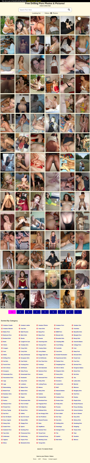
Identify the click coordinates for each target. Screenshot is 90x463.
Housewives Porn (8, 377)
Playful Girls (77, 400)
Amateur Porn (60, 325)
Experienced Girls (61, 358)
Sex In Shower (78, 413)
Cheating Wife (60, 341)
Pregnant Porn (42, 403)
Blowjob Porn (77, 335)
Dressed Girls (78, 354)
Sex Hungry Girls (43, 413)
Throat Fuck (41, 433)
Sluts (39, 423)
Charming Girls (42, 341)
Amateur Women (8, 328)
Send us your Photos (43, 456)
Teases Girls (77, 430)
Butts (4, 341)
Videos (45, 13)
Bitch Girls (24, 335)
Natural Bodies (60, 390)
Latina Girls (77, 381)
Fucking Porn (25, 364)
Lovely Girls (59, 384)
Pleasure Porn (7, 403)
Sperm (23, 426)
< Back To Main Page (45, 5)
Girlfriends (24, 367)
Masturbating (7, 387)
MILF (57, 387)
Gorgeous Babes (78, 367)
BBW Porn (59, 332)
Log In (39, 1)
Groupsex (6, 371)
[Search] (45, 10)
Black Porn (41, 335)
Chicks (5, 345)
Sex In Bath (59, 413)
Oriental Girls (42, 397)
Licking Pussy (42, 384)
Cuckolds (59, 348)
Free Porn (76, 361)
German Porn (77, 364)
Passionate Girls (25, 400)
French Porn (6, 364)
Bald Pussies (24, 332)
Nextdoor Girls (7, 394)
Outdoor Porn (60, 397)
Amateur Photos (43, 325)
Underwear (6, 436)
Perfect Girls (59, 400)
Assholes (76, 328)
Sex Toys (58, 416)
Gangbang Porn (60, 364)
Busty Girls (77, 338)
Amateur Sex (77, 325)
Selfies (23, 413)
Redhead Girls (42, 410)
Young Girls (41, 443)
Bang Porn (41, 332)
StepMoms (41, 426)
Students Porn (7, 430)
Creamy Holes (42, 348)
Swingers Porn (60, 430)
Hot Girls (76, 374)
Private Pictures (78, 403)
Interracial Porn (42, 377)
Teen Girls (6, 433)
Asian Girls (41, 328)
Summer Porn (42, 430)
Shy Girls (58, 420)
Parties (5, 400)
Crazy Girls (24, 348)
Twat (75, 433)
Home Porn (77, 371)
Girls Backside (42, 367)
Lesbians (23, 384)
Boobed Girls (7, 338)
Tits (57, 433)
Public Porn (24, 407)
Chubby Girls (24, 345)
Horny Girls (59, 374)
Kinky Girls (41, 381)
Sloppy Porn (24, 423)
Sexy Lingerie (7, 420)
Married (76, 384)
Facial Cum (77, 358)
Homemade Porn (25, 374)
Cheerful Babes (78, 341)
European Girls (25, 358)
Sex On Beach (7, 416)
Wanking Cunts (42, 439)
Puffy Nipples (42, 407)
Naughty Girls (78, 390)
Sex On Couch (25, 416)
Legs (4, 384)
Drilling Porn (6, 358)
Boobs (23, 338)
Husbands (24, 377)
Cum (75, 348)
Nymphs (58, 394)
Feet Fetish (24, 361)
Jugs (4, 381)
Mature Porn (24, 387)
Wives (5, 443)
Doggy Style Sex (43, 354)
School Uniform (78, 410)
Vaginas (5, 439)
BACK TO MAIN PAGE (45, 449)
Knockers (59, 381)
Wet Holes (59, 439)
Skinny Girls (77, 420)
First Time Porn (42, 361)
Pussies (58, 407)
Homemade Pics (7, 374)
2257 (39, 459)
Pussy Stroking (78, 407)
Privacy (45, 459)
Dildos (5, 354)
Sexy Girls (77, 416)
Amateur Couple (7, 325)
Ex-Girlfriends (42, 358)
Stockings (59, 426)
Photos (54, 13)
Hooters (40, 374)
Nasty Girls (41, 390)
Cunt (4, 351)
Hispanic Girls (60, 371)
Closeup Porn (42, 345)
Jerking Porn (59, 377)
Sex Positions (42, 416)
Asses (58, 328)
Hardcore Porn (42, 371)
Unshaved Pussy (43, 436)
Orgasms (5, 397)
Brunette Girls (60, 338)
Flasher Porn (59, 361)
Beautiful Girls (78, 332)
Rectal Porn (24, 410)
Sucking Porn (25, 430)
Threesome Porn (25, 433)
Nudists (40, 394)
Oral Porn (76, 394)
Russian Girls (60, 410)
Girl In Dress (6, 367)
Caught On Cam (25, 341)
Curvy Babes (42, 351)
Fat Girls (5, 361)
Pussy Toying (7, 410)
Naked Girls (24, 390)
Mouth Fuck (6, 390)
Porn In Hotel (24, 403)
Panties (76, 397)
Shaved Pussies (43, 420)
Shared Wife (24, 420)
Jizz (75, 377)
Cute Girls (59, 351)
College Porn (77, 345)
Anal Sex (23, 328)
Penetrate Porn (42, 400)
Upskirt (58, 436)
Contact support (53, 459)
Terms (34, 459)
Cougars (5, 348)
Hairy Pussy (24, 371)
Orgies (23, 397)
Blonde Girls (59, 335)
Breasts (40, 338)
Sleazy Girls (6, 423)
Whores (76, 439)
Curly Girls (24, 351)
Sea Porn (5, 413)
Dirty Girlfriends (25, 354)
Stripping (76, 426)
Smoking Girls (78, 423)
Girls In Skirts (60, 367)
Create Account (31, 1)
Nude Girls (24, 394)
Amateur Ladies (25, 325)
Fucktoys (41, 364)
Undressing (24, 436)
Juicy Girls (24, 381)
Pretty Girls (59, 403)
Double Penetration (61, 354)
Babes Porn (6, 332)
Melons (40, 387)
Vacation (76, 436)
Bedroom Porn (7, 335)
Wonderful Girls (25, 443)
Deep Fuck (77, 351)
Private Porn (6, 407)
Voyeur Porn (24, 439)
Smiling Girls (59, 423)
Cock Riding (59, 345)
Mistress (76, 387)
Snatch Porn (6, 426)
